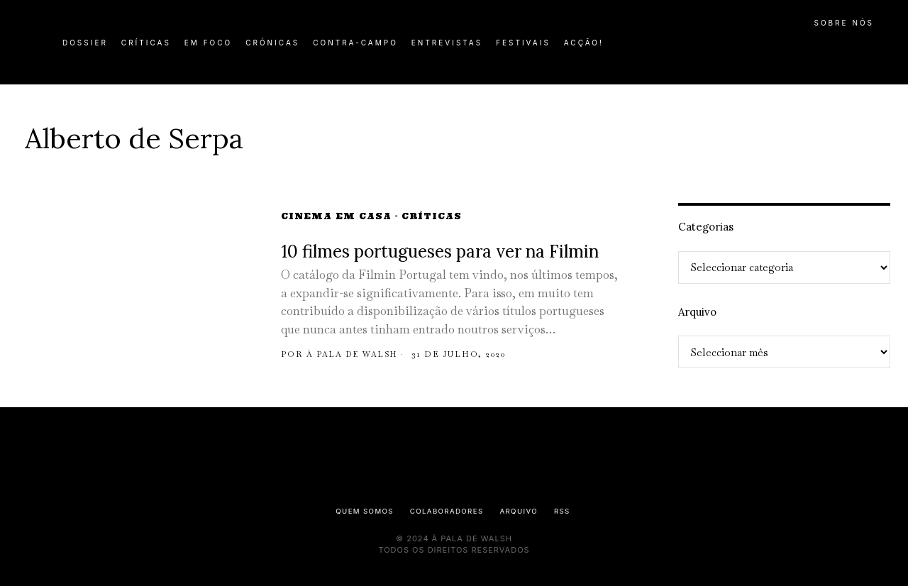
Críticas (432, 216)
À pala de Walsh (355, 354)
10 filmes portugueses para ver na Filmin (440, 251)
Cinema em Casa (336, 216)
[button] (876, 50)
